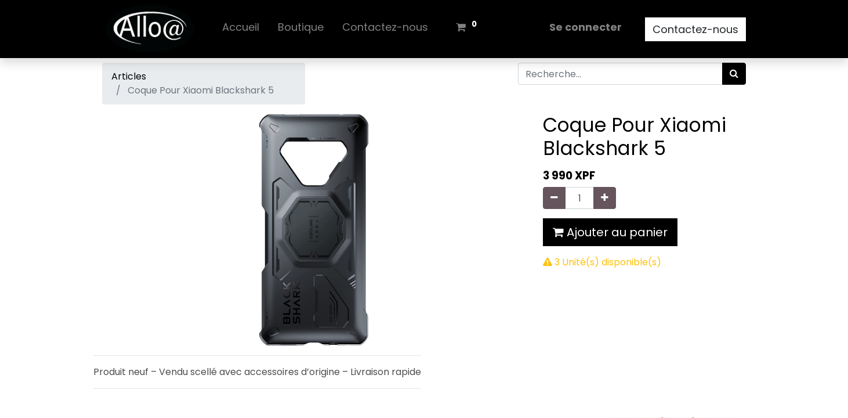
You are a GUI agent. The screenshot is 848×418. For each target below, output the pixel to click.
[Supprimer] (554, 198)
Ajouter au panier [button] (610, 232)
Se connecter (585, 27)
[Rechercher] (734, 74)
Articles (128, 76)
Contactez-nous (695, 29)
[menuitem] (240, 29)
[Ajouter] (604, 198)
